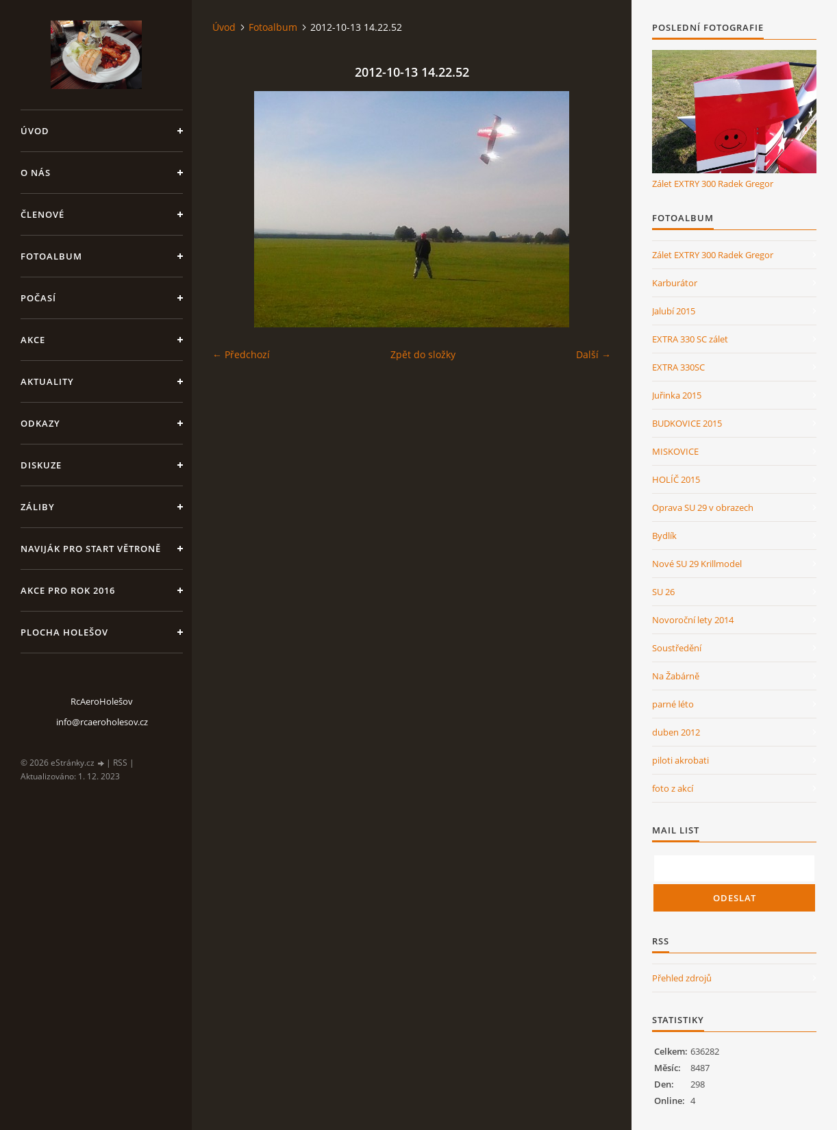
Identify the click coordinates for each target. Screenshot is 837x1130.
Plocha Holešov (64, 632)
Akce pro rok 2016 (68, 590)
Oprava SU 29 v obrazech (702, 507)
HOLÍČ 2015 (676, 479)
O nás (36, 172)
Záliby (38, 507)
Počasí (38, 298)
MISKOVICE (675, 451)
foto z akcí (672, 788)
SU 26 (663, 592)
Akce (33, 340)
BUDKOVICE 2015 (687, 423)
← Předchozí (241, 354)
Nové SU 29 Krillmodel (697, 563)
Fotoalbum (51, 256)
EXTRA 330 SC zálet (690, 339)
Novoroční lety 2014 (693, 620)
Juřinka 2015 (676, 395)
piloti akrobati (680, 760)
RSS (120, 762)
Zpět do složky (422, 354)
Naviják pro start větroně (91, 548)
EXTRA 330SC (678, 367)
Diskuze (41, 465)
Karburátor (674, 283)
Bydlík (664, 535)
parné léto (673, 704)
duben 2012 (676, 732)
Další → (593, 354)
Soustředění (676, 648)
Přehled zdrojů (682, 978)
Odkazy (40, 423)
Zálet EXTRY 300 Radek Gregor (712, 183)
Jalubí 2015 (673, 311)
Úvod (35, 131)
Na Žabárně (675, 676)
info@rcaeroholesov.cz (102, 722)
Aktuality (47, 381)
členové (42, 214)
